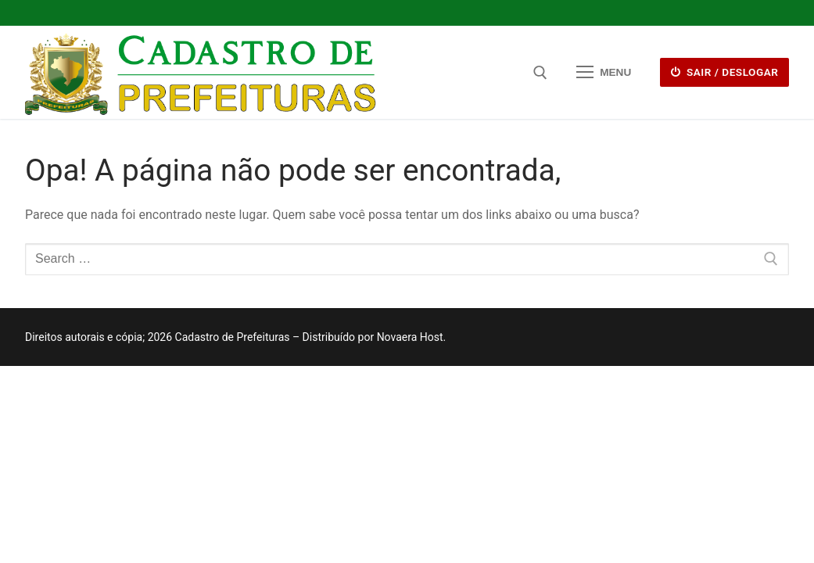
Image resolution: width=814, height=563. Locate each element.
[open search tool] (540, 73)
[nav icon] (603, 72)
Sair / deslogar (725, 72)
